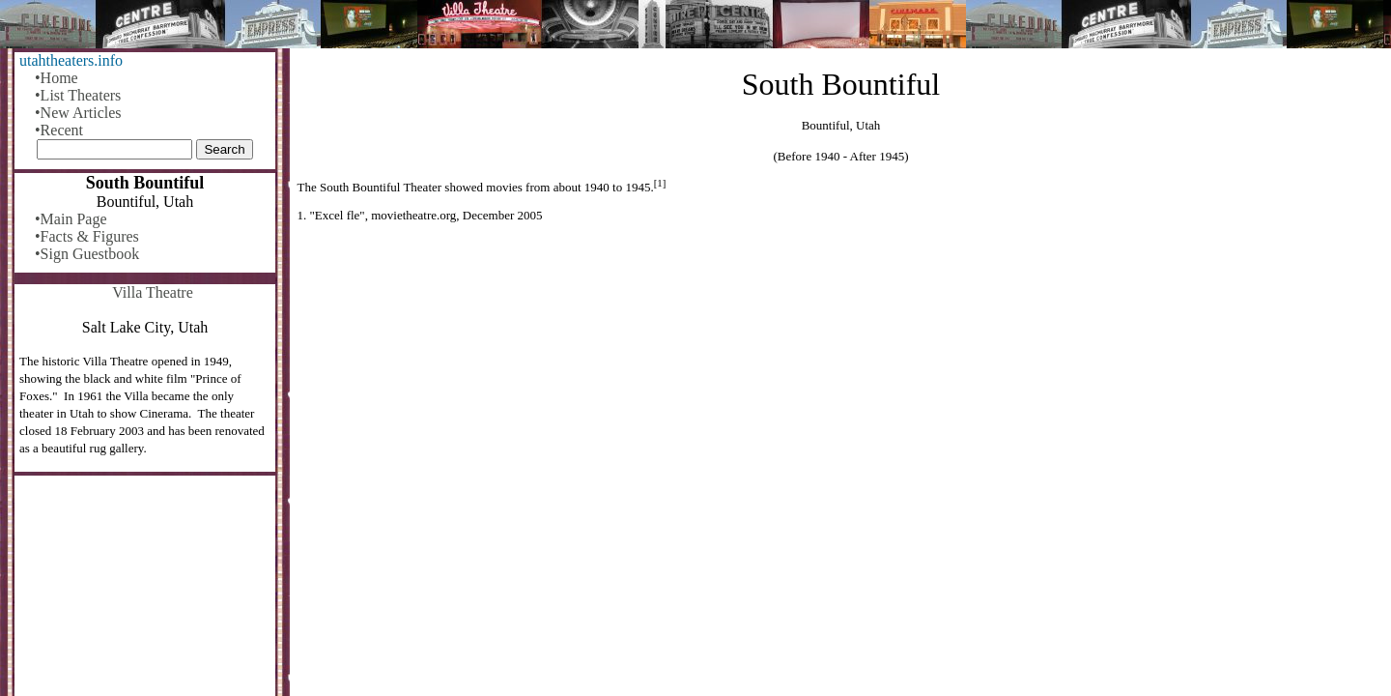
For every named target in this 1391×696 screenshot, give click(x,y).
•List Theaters (78, 95)
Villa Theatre (152, 292)
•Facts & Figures (87, 236)
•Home (56, 78)
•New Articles (78, 112)
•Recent (59, 130)
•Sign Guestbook (87, 254)
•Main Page (70, 219)
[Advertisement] (841, 383)
